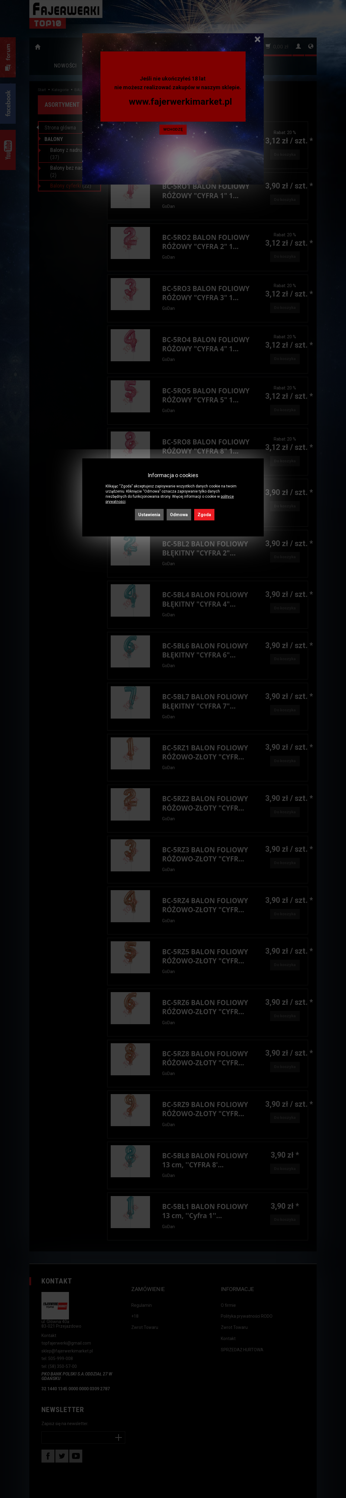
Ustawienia (149, 514)
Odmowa (179, 514)
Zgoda (204, 514)
